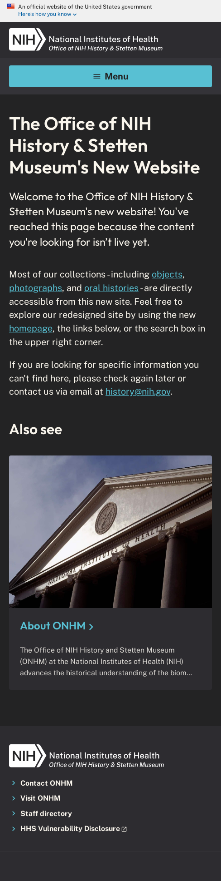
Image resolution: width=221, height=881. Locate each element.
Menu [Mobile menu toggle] (110, 76)
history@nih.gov (138, 391)
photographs (35, 287)
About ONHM (53, 625)
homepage (31, 328)
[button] (110, 829)
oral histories (111, 287)
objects (167, 274)
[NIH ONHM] (86, 31)
